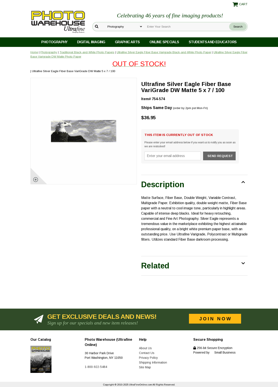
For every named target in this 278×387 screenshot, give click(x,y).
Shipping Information (153, 362)
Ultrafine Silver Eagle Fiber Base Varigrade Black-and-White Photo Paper (164, 52)
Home (34, 52)
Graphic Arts (127, 42)
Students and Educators (213, 42)
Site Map (145, 367)
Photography (54, 42)
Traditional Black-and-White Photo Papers (87, 52)
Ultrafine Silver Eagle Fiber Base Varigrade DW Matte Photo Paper (139, 60)
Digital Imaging (91, 42)
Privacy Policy (148, 357)
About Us (145, 348)
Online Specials (164, 42)
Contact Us (146, 353)
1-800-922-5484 (96, 367)
